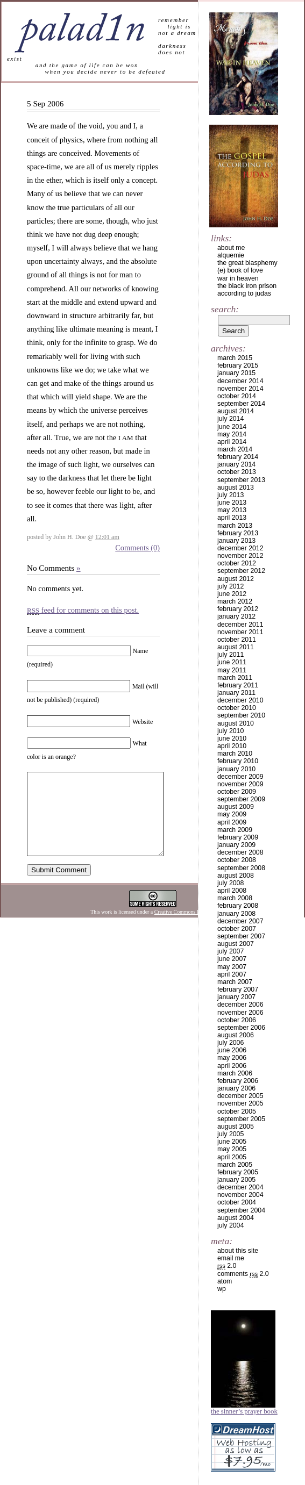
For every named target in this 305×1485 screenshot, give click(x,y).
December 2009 (240, 776)
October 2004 (236, 1202)
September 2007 (241, 936)
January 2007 (236, 997)
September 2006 (241, 1027)
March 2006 (234, 1073)
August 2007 (235, 944)
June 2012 (231, 594)
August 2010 (235, 723)
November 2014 (240, 388)
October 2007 (236, 928)
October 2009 (236, 791)
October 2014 (236, 396)
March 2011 (234, 677)
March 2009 (234, 830)
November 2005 (240, 1103)
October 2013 (236, 472)
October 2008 (236, 860)
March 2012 (234, 601)
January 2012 (236, 616)
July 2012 (230, 586)
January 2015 (236, 373)
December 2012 (240, 548)
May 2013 (231, 510)
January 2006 (236, 1088)
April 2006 (231, 1066)
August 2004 (235, 1218)
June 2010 (231, 738)
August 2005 (235, 1126)
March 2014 (234, 449)
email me (230, 1258)
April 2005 (231, 1157)
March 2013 (234, 525)
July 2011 (230, 654)
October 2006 (236, 1020)
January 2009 (236, 845)
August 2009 (235, 806)
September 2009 (241, 799)
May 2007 (231, 967)
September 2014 (241, 403)
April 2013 (231, 517)
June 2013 (231, 502)
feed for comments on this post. (83, 610)
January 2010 (236, 769)
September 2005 (241, 1119)
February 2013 (237, 533)
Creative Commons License (184, 928)
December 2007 (240, 921)
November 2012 (240, 555)
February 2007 (237, 989)
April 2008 (231, 890)
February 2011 (237, 685)
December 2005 (240, 1096)
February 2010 (237, 761)
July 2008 (230, 883)
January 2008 (236, 913)
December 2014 (240, 381)
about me (231, 248)
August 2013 (235, 487)
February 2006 (237, 1081)
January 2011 (236, 693)
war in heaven (238, 278)
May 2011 (231, 670)
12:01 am (107, 537)
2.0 (226, 1265)
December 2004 (240, 1187)
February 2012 (237, 609)
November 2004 (240, 1195)
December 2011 (240, 624)
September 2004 (241, 1210)
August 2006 (235, 1035)
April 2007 (231, 974)
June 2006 (231, 1050)
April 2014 (231, 442)
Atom (224, 1281)
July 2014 (230, 418)
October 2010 (236, 708)
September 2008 (241, 868)
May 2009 (231, 814)
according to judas (244, 293)
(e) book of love (240, 270)
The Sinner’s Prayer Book (244, 1411)
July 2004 (230, 1225)
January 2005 (236, 1179)
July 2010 (230, 731)
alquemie (230, 255)
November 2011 (240, 632)
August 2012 (235, 579)
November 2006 (240, 1012)
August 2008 (235, 875)
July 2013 (230, 495)
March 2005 (234, 1164)
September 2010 (241, 715)
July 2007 (230, 951)
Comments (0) (137, 547)
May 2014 (231, 434)
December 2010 (240, 700)
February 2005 (237, 1172)
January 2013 (236, 540)
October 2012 (236, 563)
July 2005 (230, 1134)
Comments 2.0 (243, 1274)
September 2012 (241, 571)
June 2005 (231, 1141)
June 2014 (231, 427)
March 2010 (234, 753)
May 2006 (231, 1057)
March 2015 (234, 358)
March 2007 (234, 982)
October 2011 (236, 639)
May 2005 (231, 1149)
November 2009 (240, 784)
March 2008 (234, 898)
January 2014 (236, 464)
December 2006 (240, 1004)
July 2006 (230, 1042)
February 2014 (237, 457)
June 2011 (231, 662)
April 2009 (231, 822)
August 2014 (235, 411)
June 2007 (231, 959)
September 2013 (241, 480)
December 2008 (240, 852)
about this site (237, 1250)
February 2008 (237, 905)
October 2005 (236, 1111)
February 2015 (237, 365)
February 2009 (237, 837)
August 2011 (235, 647)
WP (221, 1289)
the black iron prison (246, 286)
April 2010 (231, 746)
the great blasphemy (247, 263)
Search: (225, 309)
